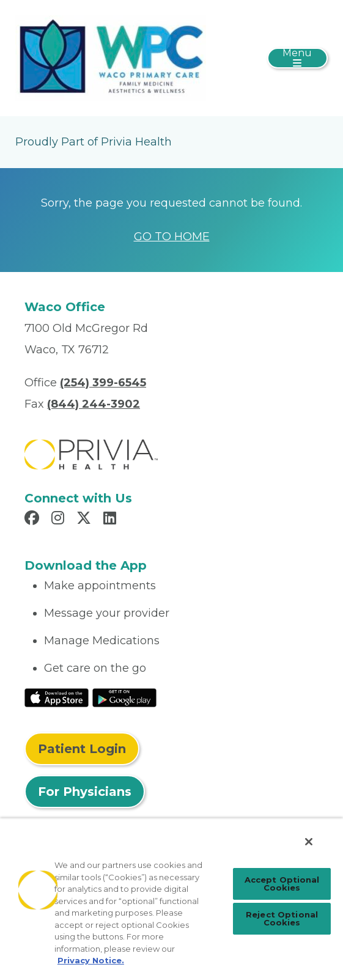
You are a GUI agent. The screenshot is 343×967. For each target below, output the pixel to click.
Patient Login (82, 748)
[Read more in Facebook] (33, 519)
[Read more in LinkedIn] (111, 519)
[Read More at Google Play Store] (124, 697)
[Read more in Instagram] (59, 519)
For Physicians (84, 791)
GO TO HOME (172, 236)
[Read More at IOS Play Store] (56, 697)
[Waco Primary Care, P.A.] (110, 57)
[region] (171, 892)
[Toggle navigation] (297, 58)
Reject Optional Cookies (282, 918)
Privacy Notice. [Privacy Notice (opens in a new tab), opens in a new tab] (90, 960)
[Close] (308, 841)
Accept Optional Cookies (282, 883)
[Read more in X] (85, 519)
